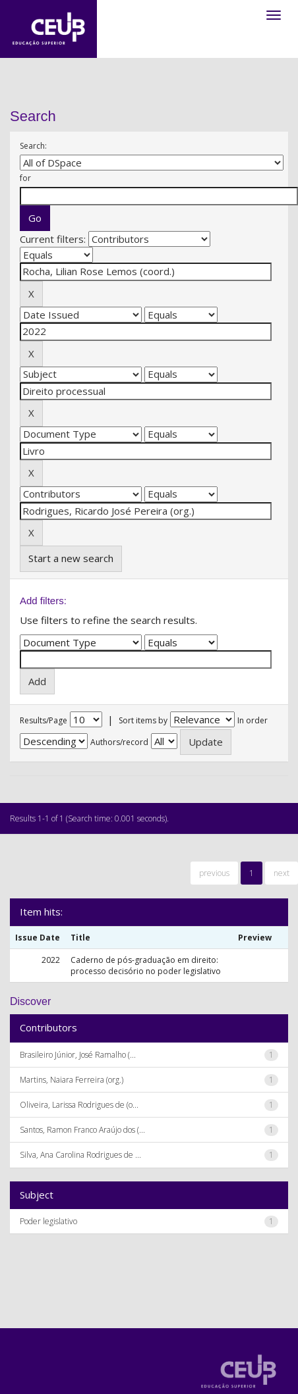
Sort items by (143, 720)
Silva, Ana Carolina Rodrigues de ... (80, 1154)
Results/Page (43, 720)
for (25, 178)
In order (252, 720)
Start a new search (70, 558)
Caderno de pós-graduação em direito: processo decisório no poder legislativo (146, 965)
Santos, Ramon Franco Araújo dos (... (82, 1129)
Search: (33, 145)
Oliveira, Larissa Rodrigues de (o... (79, 1104)
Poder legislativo (48, 1221)
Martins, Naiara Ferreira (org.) (71, 1079)
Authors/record (119, 742)
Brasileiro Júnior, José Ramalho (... (78, 1054)
